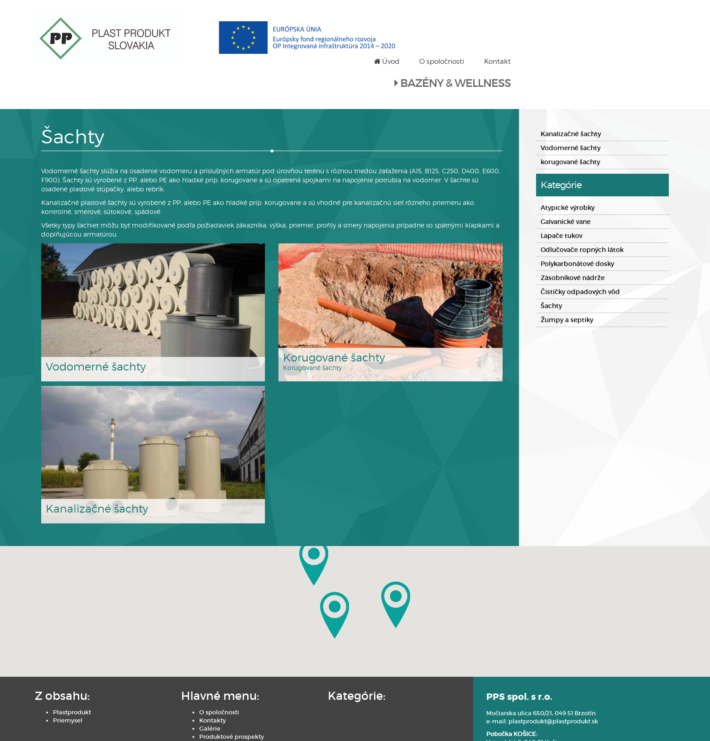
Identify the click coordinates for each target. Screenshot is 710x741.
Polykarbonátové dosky (577, 232)
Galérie (176, 697)
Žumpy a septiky (567, 289)
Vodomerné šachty (570, 117)
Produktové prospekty (197, 706)
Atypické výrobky (568, 176)
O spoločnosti (595, 18)
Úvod (540, 18)
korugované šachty (570, 131)
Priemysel (71, 689)
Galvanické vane (565, 190)
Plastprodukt (76, 681)
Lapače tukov (561, 204)
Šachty (551, 275)
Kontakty (178, 689)
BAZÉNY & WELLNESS (609, 40)
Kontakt (651, 18)
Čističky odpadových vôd (580, 260)
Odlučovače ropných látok (582, 218)
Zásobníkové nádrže (572, 246)
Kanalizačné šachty (571, 103)
